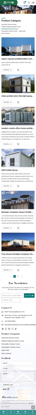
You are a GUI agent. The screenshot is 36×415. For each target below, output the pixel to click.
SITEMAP (7, 406)
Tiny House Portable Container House (18, 254)
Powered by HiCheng (20, 403)
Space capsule (5, 33)
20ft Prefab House (9, 170)
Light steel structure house (8, 24)
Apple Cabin (22, 31)
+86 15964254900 (10, 321)
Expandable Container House (9, 31)
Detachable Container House (9, 29)
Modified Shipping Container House (11, 26)
